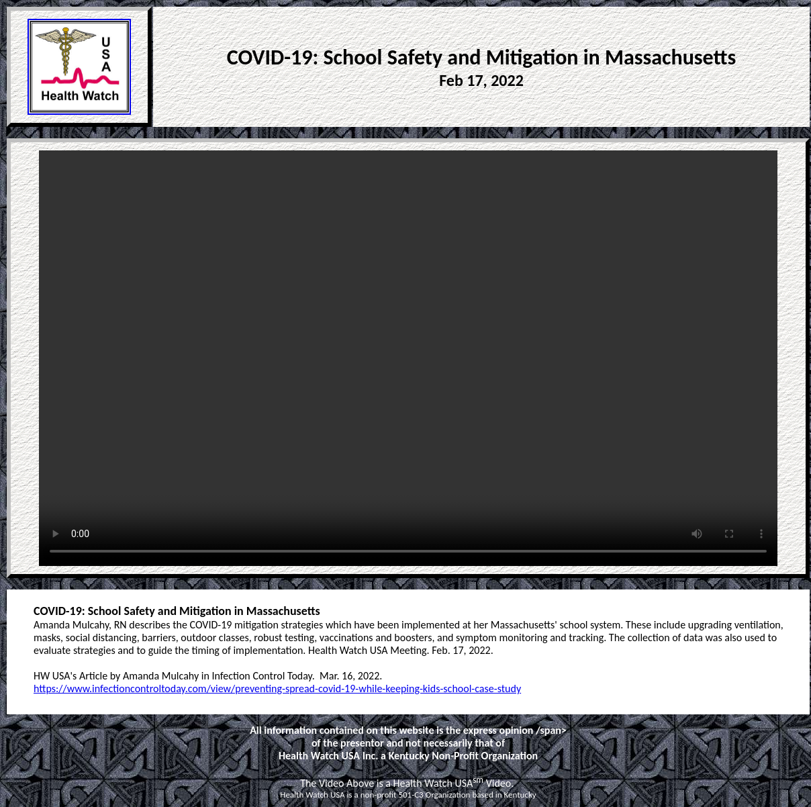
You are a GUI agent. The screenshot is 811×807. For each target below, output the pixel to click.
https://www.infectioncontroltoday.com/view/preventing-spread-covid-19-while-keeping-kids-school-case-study (277, 688)
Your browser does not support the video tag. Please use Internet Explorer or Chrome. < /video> (408, 358)
